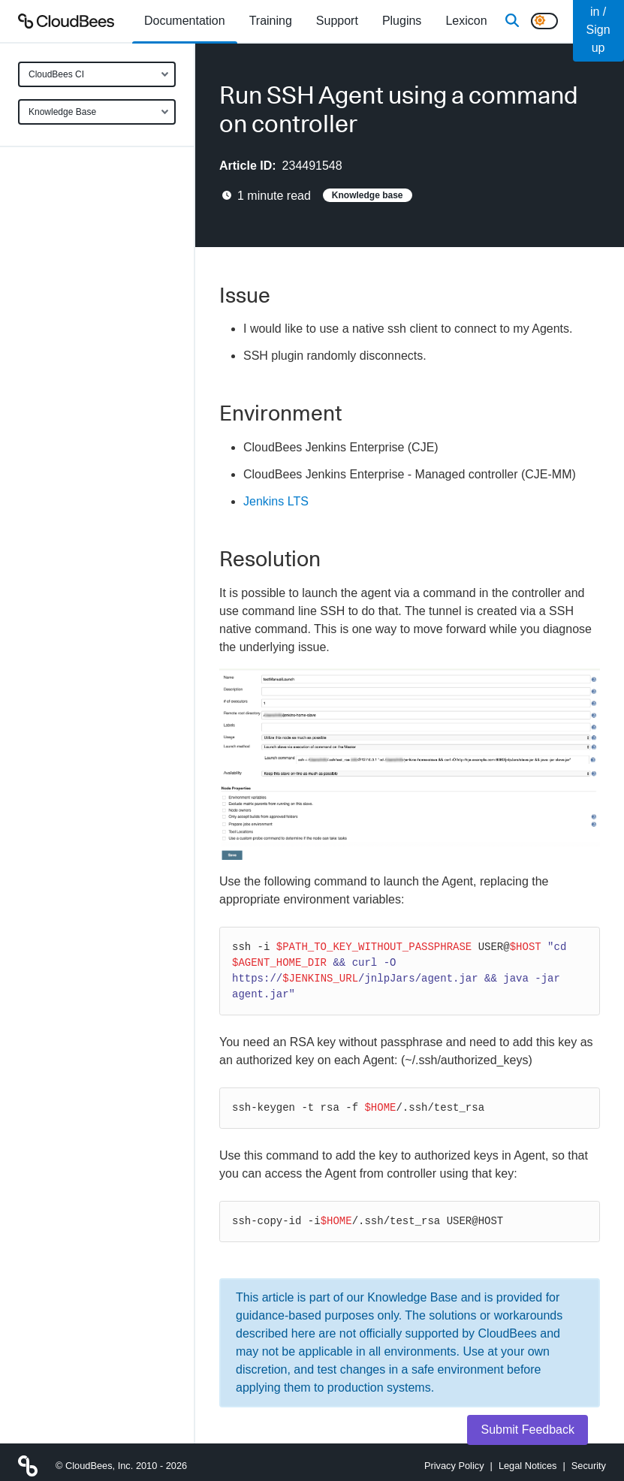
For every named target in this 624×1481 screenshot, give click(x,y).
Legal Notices (528, 1465)
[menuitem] (184, 21)
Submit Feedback (527, 1429)
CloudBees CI (56, 74)
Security (588, 1465)
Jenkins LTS (276, 501)
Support (337, 20)
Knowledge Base (62, 112)
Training (270, 20)
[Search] (512, 21)
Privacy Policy (454, 1465)
